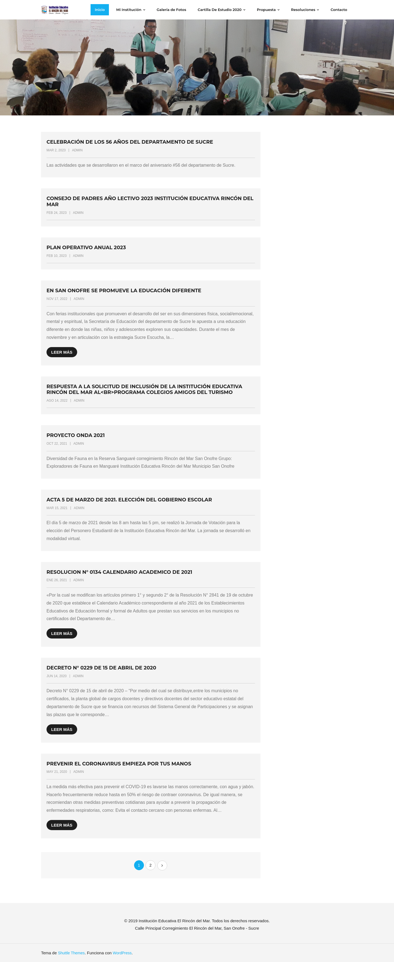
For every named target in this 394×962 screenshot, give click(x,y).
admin (77, 150)
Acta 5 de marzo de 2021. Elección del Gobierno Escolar (129, 500)
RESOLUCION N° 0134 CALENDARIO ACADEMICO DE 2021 (119, 572)
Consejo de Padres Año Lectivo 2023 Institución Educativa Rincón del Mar (150, 201)
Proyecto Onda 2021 (76, 435)
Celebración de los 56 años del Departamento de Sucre (130, 142)
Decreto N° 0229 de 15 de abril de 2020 (101, 668)
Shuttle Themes (71, 953)
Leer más (62, 352)
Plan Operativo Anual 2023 (86, 248)
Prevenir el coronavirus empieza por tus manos (119, 764)
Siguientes (162, 865)
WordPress (122, 953)
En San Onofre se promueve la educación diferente (124, 291)
